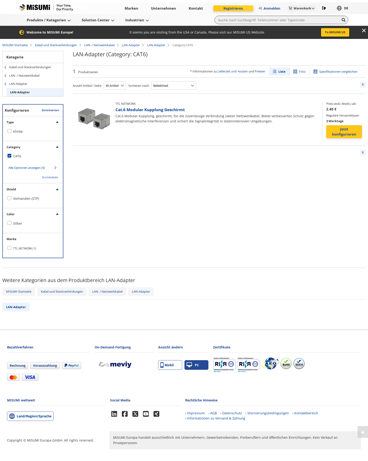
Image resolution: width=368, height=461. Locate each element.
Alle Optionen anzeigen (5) (26, 168)
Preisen (260, 71)
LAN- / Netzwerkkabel (99, 45)
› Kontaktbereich (305, 413)
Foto (302, 71)
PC (193, 365)
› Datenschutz (231, 413)
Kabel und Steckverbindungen (56, 45)
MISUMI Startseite (15, 45)
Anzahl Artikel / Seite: (87, 85)
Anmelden (269, 8)
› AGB (212, 413)
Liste (282, 71)
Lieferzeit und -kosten (233, 71)
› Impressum (195, 413)
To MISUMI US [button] (335, 32)
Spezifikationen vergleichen (338, 71)
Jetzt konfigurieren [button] (344, 132)
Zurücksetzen (50, 110)
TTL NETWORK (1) (24, 248)
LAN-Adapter (131, 45)
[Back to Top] (362, 432)
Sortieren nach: (139, 85)
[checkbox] (33, 131)
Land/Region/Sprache (34, 416)
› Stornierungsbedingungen (267, 413)
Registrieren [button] (233, 8)
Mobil (167, 365)
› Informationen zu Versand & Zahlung (215, 418)
